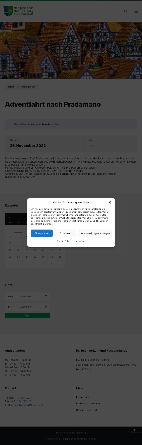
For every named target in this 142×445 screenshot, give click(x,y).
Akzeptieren (42, 233)
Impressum (79, 241)
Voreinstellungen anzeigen (95, 233)
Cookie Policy (64, 241)
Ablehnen (65, 233)
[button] (110, 202)
